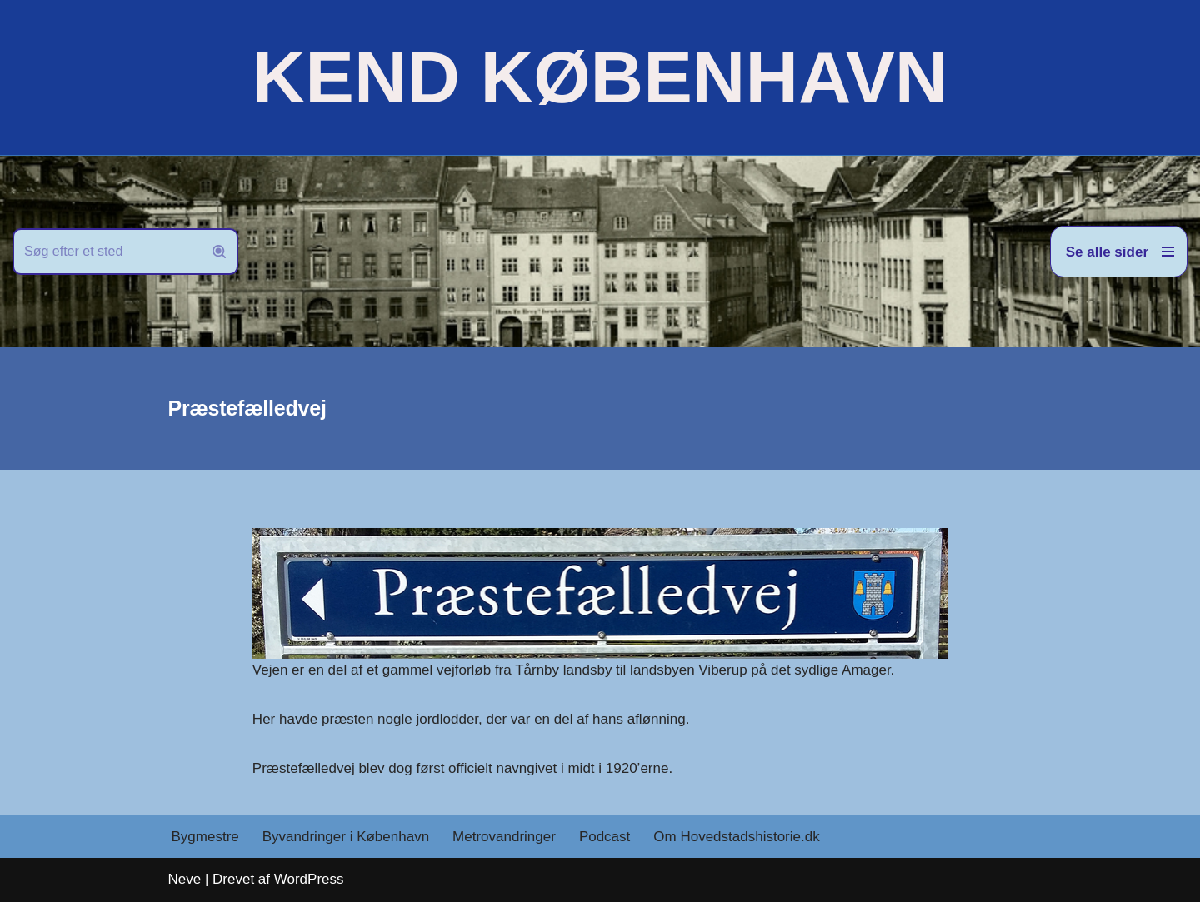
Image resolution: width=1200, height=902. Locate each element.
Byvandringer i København (345, 837)
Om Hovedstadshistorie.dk (736, 837)
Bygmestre (205, 837)
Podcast (604, 837)
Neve (185, 879)
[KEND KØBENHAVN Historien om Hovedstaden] (600, 77)
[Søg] (106, 251)
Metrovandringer (504, 837)
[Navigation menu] (1119, 251)
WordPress (309, 879)
